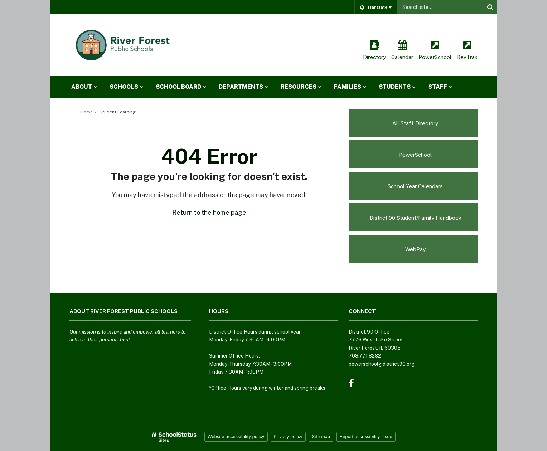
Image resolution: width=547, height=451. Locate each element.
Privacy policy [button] (288, 436)
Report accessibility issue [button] (365, 436)
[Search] (490, 7)
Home (86, 112)
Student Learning (118, 112)
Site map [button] (321, 436)
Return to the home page (209, 212)
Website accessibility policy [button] (236, 436)
